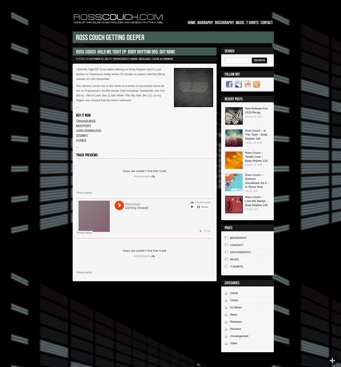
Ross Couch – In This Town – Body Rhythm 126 (256, 134)
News (134, 59)
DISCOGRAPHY (240, 252)
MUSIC (234, 259)
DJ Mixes (236, 307)
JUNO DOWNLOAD (88, 130)
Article (234, 293)
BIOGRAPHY (238, 238)
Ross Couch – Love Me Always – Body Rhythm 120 (256, 201)
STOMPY (82, 135)
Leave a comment (162, 59)
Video (233, 343)
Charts (234, 300)
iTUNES (81, 140)
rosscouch (121, 59)
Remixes (235, 329)
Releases (144, 59)
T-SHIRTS (236, 266)
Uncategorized (239, 336)
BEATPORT (83, 125)
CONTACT (237, 245)
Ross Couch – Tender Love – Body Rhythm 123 (256, 156)
